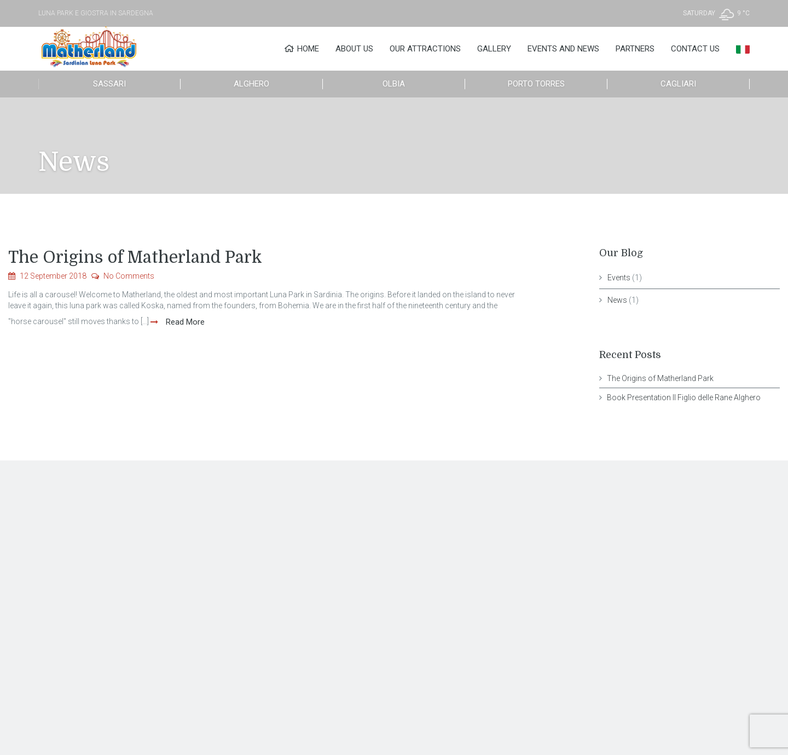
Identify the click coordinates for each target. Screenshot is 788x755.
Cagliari (678, 84)
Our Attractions (425, 49)
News (617, 300)
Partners (635, 49)
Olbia (394, 84)
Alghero (251, 84)
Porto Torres (536, 84)
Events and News (563, 49)
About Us (354, 49)
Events (618, 277)
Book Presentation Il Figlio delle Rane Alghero (684, 397)
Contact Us (695, 49)
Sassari (109, 84)
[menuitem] (743, 49)
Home (301, 48)
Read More (184, 322)
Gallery (494, 49)
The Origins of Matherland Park (135, 257)
